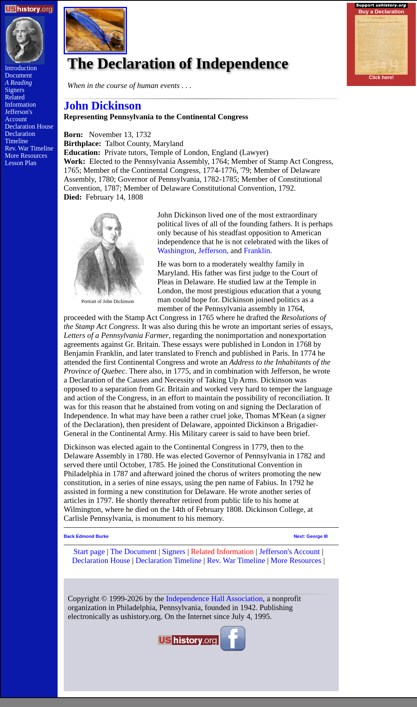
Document (18, 75)
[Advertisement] (29, 305)
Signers (14, 89)
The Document (133, 551)
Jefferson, (213, 250)
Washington (175, 250)
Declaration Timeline (20, 137)
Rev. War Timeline (29, 148)
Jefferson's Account (18, 115)
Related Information (20, 101)
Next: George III (311, 536)
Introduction (21, 67)
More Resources (26, 155)
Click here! (381, 77)
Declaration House (29, 126)
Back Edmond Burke (86, 536)
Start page (89, 551)
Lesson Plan (21, 162)
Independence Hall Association (214, 598)
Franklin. (258, 250)
